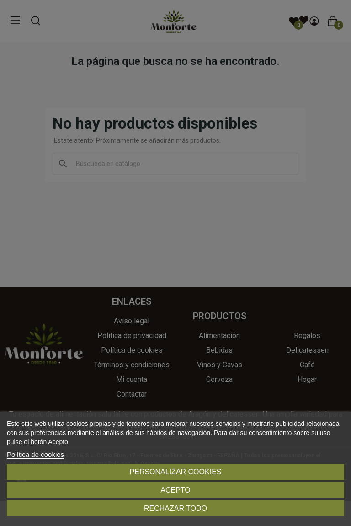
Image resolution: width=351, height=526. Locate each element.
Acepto (175, 490)
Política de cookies (35, 454)
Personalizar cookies (176, 472)
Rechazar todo (175, 508)
